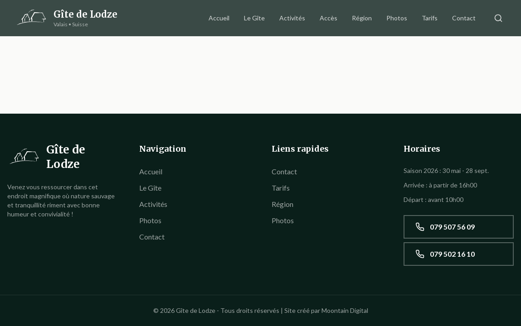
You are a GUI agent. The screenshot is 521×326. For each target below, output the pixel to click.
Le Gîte (254, 18)
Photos (396, 18)
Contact (464, 18)
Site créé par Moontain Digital (326, 310)
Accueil (219, 18)
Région (362, 18)
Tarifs (430, 18)
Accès (328, 18)
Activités (292, 18)
